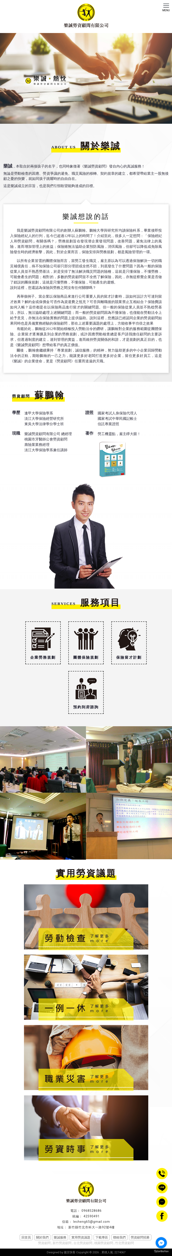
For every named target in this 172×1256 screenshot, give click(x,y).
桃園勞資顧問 (103, 1243)
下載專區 (101, 1237)
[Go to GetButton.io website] (161, 1251)
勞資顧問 (44, 1243)
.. (100, 1252)
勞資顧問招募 (140, 1237)
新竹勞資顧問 (62, 1243)
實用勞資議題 (80, 1237)
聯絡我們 (119, 1237)
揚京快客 (69, 1252)
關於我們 (42, 1237)
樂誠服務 (60, 1237)
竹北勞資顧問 (124, 1243)
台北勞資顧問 (82, 1243)
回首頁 (26, 1237)
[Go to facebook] (161, 1242)
